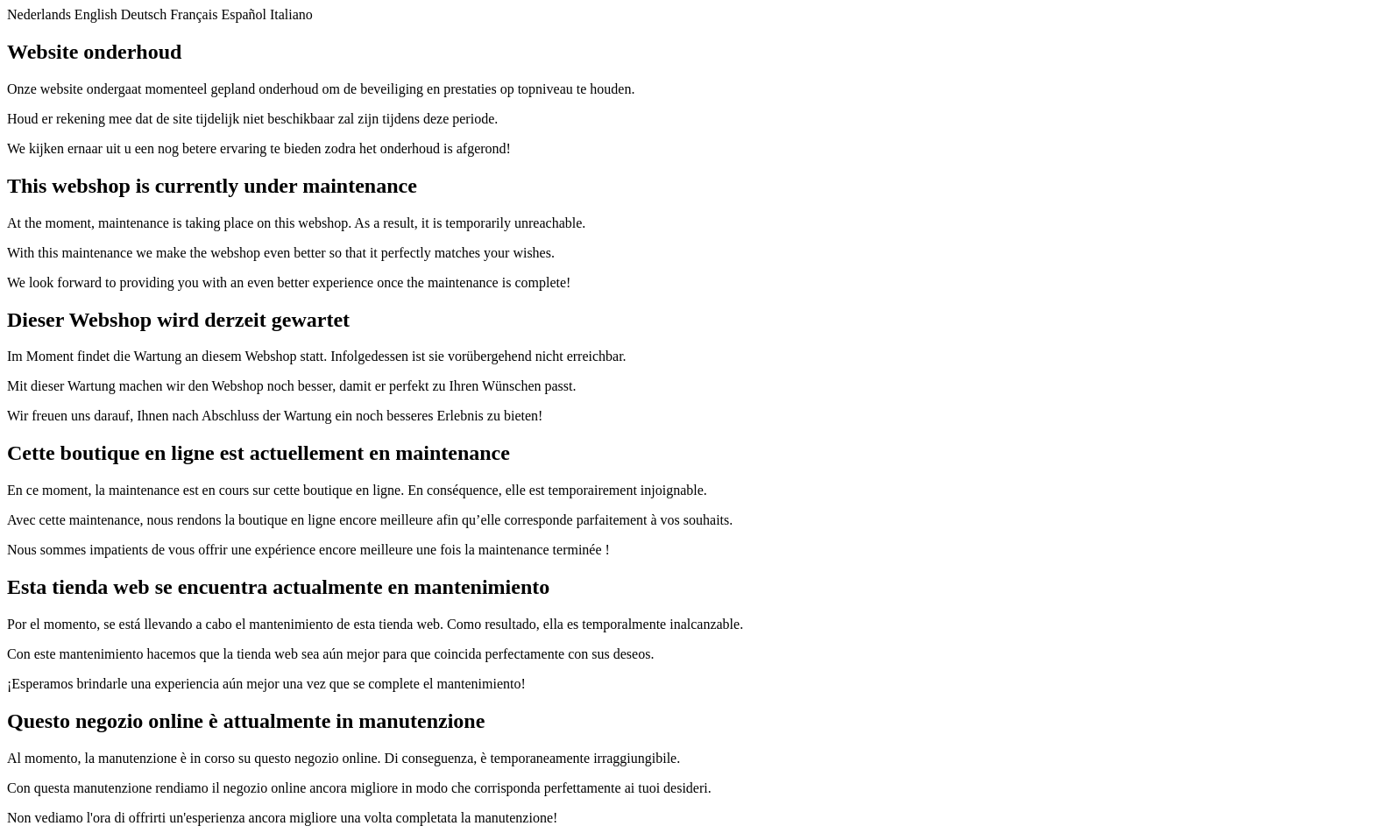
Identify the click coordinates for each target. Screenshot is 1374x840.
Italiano (291, 14)
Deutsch (143, 14)
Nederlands (39, 14)
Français (193, 14)
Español (243, 14)
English (95, 14)
